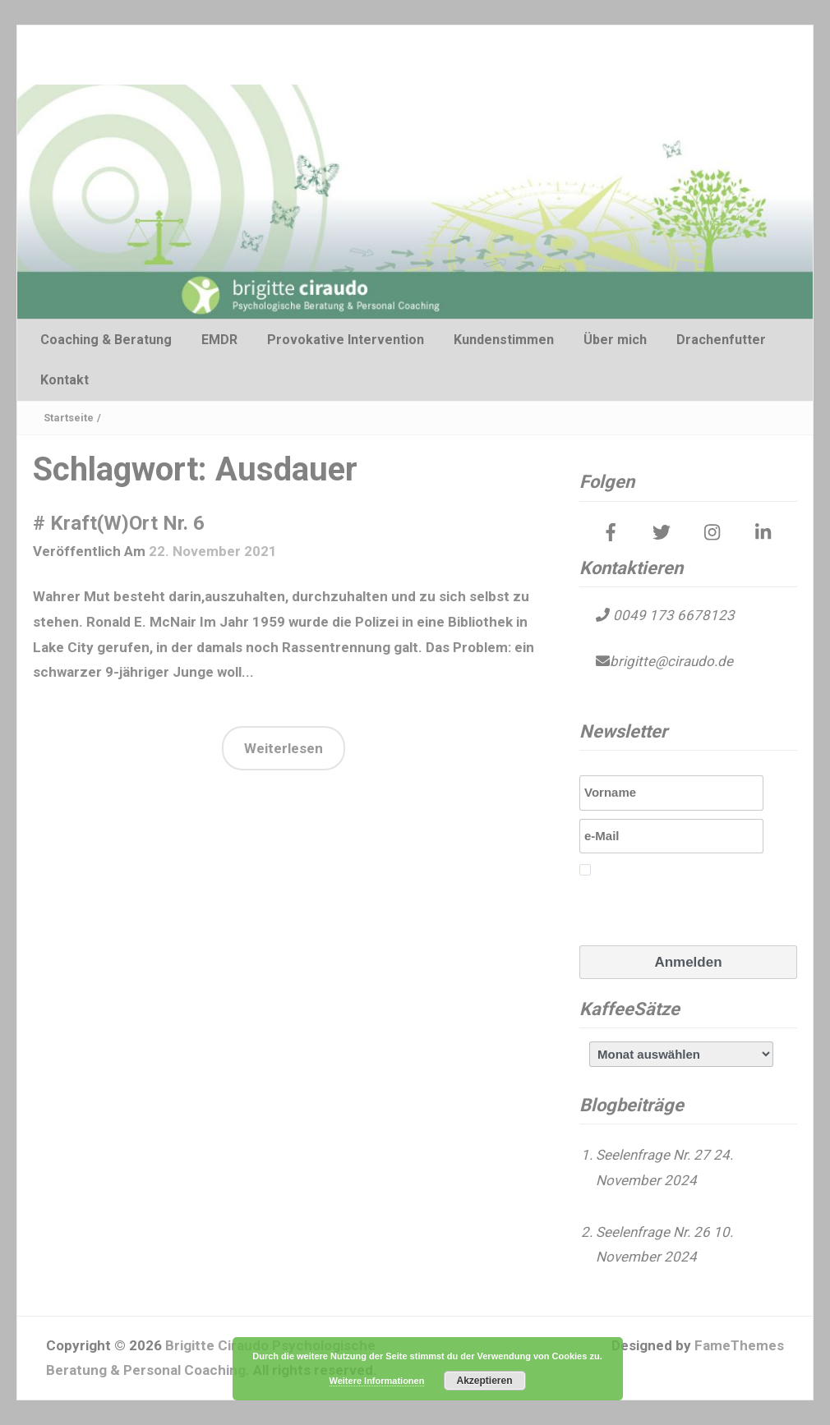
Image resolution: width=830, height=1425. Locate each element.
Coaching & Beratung (106, 339)
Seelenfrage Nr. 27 (653, 1155)
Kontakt (64, 380)
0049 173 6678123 (672, 615)
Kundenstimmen (504, 339)
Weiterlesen (283, 748)
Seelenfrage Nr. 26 (653, 1232)
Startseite (69, 417)
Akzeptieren (484, 1380)
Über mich (615, 339)
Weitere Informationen (377, 1381)
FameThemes (739, 1345)
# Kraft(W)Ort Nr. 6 (119, 523)
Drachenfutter (721, 339)
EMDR (219, 339)
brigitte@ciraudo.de (671, 661)
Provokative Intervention (345, 339)
